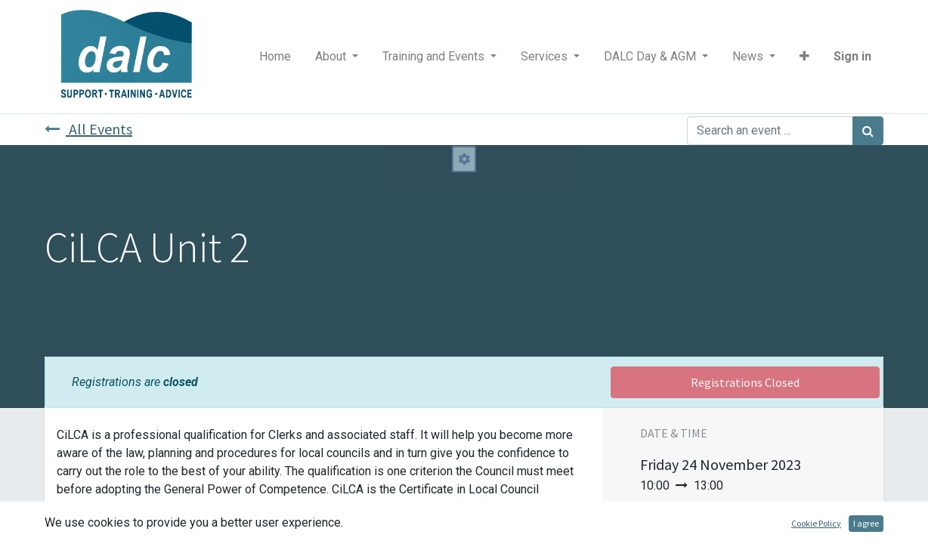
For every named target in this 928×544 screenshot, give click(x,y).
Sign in (852, 56)
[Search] (867, 130)
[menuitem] (275, 57)
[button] (804, 57)
